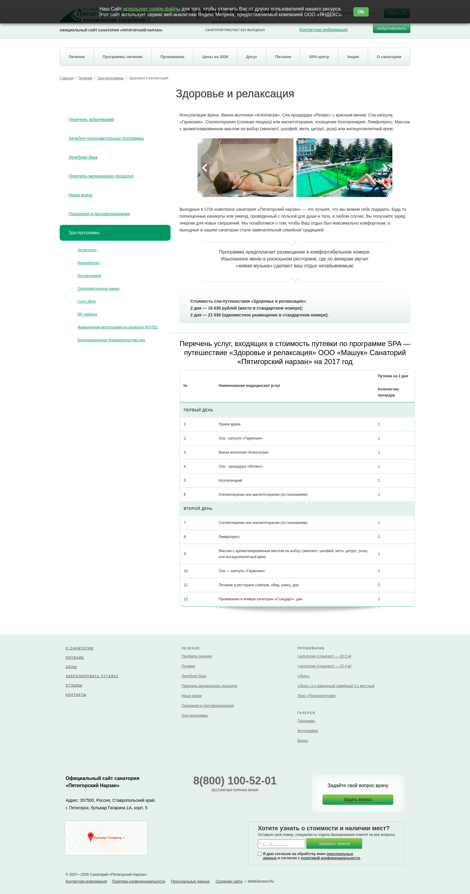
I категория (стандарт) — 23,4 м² (324, 666)
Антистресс (87, 250)
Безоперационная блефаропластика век (111, 340)
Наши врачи (80, 195)
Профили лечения (197, 656)
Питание (75, 657)
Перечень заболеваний (91, 119)
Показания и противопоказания (99, 213)
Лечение (85, 78)
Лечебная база (83, 157)
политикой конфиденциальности (330, 858)
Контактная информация (323, 29)
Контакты (76, 694)
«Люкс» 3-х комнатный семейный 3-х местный (335, 686)
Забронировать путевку (92, 676)
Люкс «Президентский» (316, 696)
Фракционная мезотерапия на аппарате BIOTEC (118, 327)
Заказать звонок (334, 843)
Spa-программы (110, 78)
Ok (361, 11)
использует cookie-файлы (151, 8)
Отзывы (74, 685)
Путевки (188, 666)
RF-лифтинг (88, 314)
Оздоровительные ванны (99, 289)
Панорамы (306, 721)
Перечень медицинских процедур (101, 176)
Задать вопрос (358, 799)
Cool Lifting (87, 301)
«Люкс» (303, 676)
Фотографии (307, 731)
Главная (66, 78)
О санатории (80, 648)
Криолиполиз (89, 263)
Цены (71, 667)
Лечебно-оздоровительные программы (106, 138)
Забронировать (391, 29)
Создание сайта (229, 881)
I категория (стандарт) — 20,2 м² (324, 656)
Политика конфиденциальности (138, 881)
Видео (302, 741)
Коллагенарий (89, 276)
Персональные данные (190, 881)
